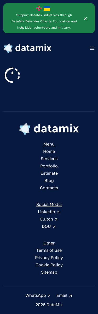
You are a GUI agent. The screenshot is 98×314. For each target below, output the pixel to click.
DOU (49, 228)
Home (49, 153)
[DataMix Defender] (43, 17)
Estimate (49, 175)
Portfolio (49, 167)
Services (49, 160)
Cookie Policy (49, 266)
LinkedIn (49, 213)
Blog (49, 182)
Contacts (49, 189)
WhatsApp (38, 297)
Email (64, 297)
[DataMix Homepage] (49, 130)
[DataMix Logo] (27, 48)
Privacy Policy (49, 259)
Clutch (49, 220)
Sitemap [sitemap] (49, 274)
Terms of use (49, 252)
